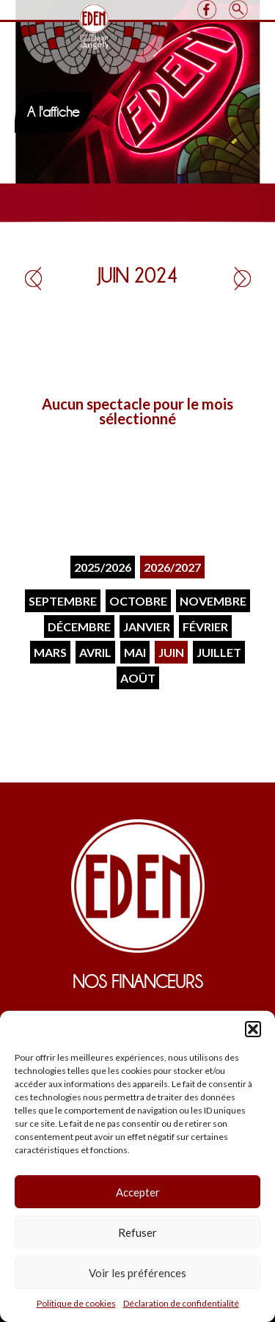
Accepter (138, 1192)
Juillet (219, 652)
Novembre (213, 601)
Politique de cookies (76, 1303)
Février (205, 626)
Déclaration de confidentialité (181, 1303)
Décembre (79, 626)
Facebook (207, 9)
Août (137, 678)
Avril (95, 652)
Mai (135, 652)
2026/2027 (172, 567)
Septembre (63, 601)
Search (239, 9)
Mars (50, 652)
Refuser (137, 1232)
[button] (253, 1029)
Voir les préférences (137, 1272)
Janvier (146, 626)
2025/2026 (102, 567)
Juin (171, 652)
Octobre (138, 601)
